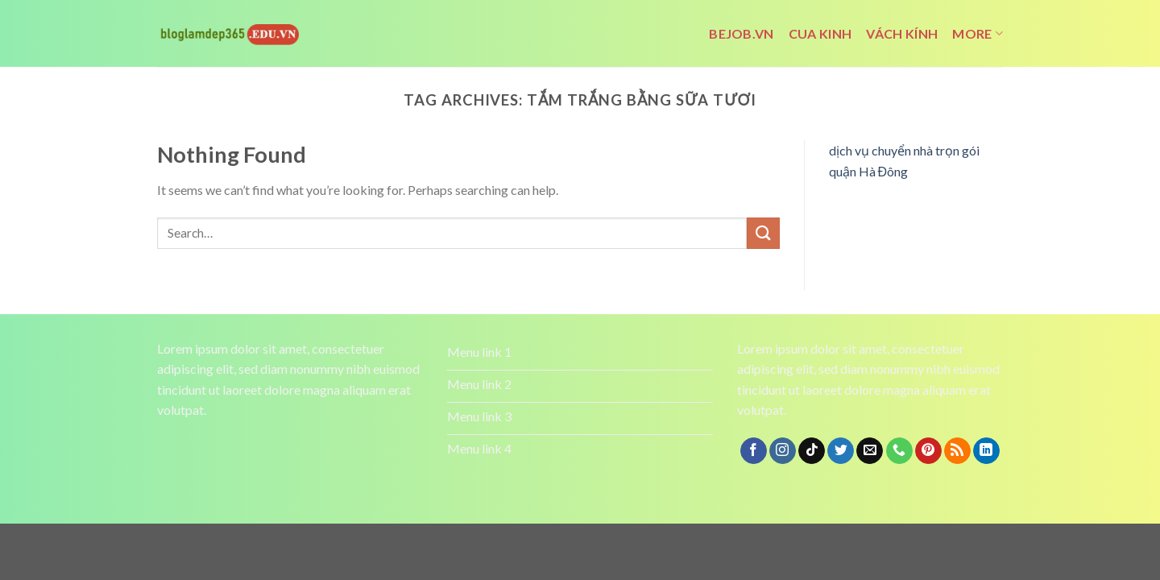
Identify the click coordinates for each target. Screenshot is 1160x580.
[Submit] (763, 233)
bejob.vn (741, 33)
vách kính (902, 33)
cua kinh (820, 33)
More (977, 34)
